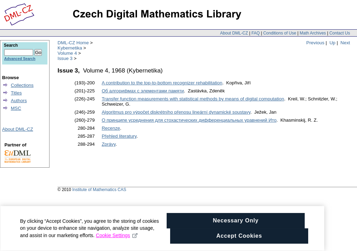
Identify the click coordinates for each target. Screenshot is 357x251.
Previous (315, 42)
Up (332, 42)
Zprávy (109, 144)
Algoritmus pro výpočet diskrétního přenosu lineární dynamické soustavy (176, 112)
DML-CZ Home (73, 42)
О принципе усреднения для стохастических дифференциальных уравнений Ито (189, 120)
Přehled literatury (119, 136)
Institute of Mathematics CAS (99, 189)
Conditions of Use (279, 33)
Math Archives (312, 33)
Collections (22, 85)
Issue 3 (65, 58)
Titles (16, 93)
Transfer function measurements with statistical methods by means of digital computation (193, 98)
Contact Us (339, 33)
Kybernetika (70, 48)
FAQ (255, 33)
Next (345, 42)
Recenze (111, 128)
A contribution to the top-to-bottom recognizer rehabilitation (162, 82)
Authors (19, 100)
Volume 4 (67, 53)
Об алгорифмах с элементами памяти (143, 90)
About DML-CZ (234, 33)
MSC (16, 108)
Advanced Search (19, 58)
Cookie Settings (84, 240)
